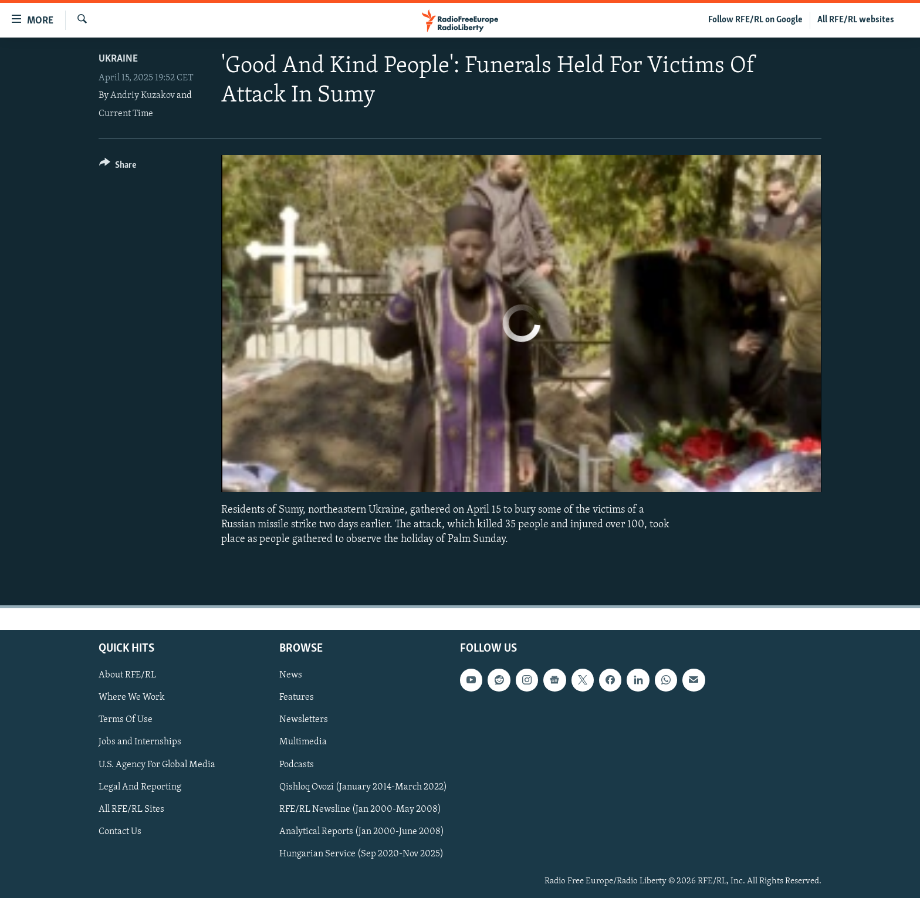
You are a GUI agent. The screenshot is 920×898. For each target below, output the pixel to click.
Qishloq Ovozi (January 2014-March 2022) (363, 786)
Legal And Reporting (140, 786)
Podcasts (296, 764)
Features (296, 697)
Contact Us (120, 831)
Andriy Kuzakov (142, 95)
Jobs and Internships (140, 742)
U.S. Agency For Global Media (157, 764)
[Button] (117, 167)
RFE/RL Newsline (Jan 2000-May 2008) (360, 809)
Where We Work (132, 697)
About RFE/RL (127, 675)
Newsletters (303, 719)
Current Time (126, 113)
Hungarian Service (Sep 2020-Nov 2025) (361, 853)
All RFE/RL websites (855, 20)
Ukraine (118, 59)
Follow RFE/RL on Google (755, 20)
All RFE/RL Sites (131, 809)
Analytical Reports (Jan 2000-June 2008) (361, 831)
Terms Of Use (126, 719)
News (290, 675)
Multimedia (303, 742)
